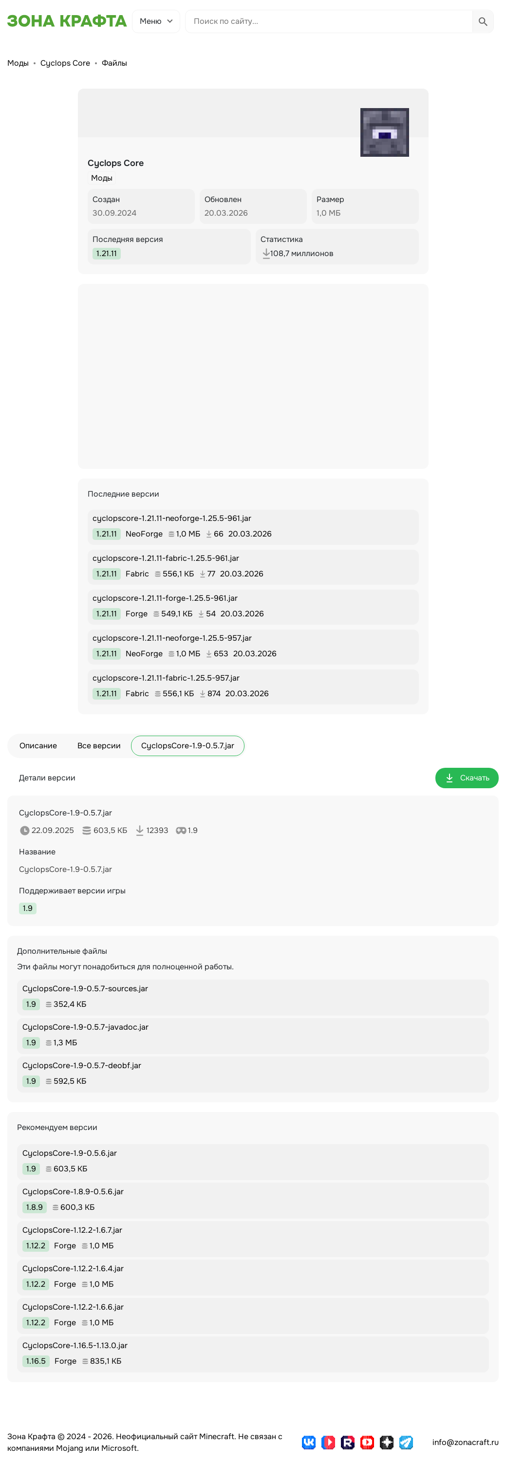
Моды (18, 63)
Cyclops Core (65, 63)
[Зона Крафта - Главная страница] (67, 21)
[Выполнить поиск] (482, 21)
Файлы (114, 63)
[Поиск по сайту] (329, 21)
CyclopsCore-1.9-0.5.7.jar (187, 746)
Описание (38, 746)
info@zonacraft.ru (465, 1442)
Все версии (99, 746)
